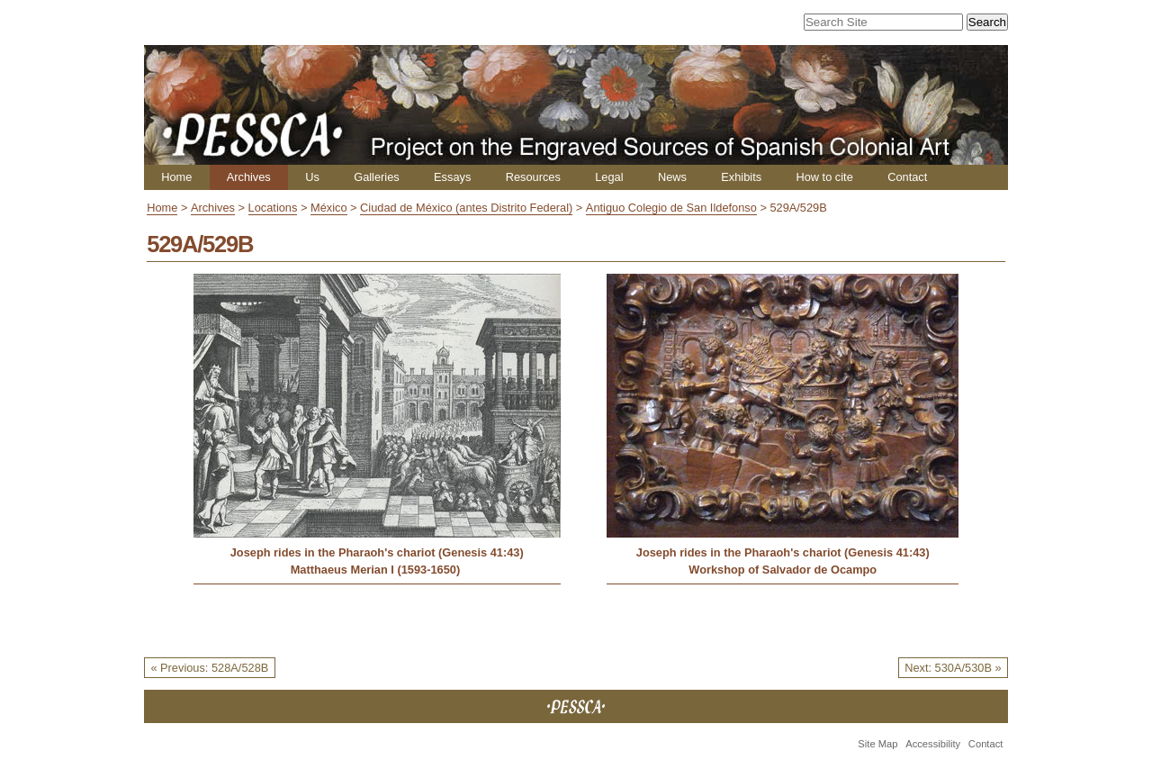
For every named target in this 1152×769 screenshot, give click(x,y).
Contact (907, 177)
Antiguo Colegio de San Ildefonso (671, 207)
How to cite (824, 177)
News (672, 177)
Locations (273, 207)
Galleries (377, 177)
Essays (452, 177)
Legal (609, 177)
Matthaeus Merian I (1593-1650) (377, 569)
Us (312, 177)
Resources (533, 177)
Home (176, 177)
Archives (249, 177)
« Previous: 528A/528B (209, 667)
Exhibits (741, 177)
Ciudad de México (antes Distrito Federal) (466, 207)
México (328, 207)
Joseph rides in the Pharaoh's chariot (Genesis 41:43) (377, 552)
